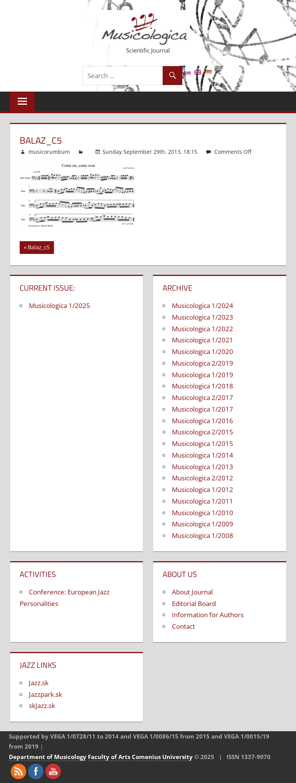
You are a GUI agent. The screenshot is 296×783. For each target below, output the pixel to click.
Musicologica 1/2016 (202, 420)
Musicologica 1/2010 (202, 512)
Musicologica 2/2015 (202, 431)
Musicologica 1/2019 (202, 374)
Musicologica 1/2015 (202, 443)
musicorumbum (49, 151)
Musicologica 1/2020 (202, 351)
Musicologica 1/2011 (202, 501)
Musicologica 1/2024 (202, 305)
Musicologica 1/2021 (202, 339)
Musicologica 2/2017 (202, 397)
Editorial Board (194, 603)
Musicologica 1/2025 (59, 305)
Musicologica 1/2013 (202, 466)
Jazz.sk (39, 682)
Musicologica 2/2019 (202, 363)
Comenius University (162, 757)
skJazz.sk (42, 705)
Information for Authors (208, 614)
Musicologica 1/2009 (202, 523)
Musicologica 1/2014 (202, 455)
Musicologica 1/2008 (202, 535)
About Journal (192, 591)
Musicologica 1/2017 (202, 409)
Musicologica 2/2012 (202, 477)
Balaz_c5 (39, 248)
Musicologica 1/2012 (202, 489)
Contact (183, 626)
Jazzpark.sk (45, 694)
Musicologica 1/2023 (202, 317)
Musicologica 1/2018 (202, 385)
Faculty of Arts (109, 757)
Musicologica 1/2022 (202, 328)
